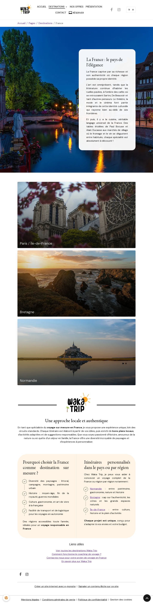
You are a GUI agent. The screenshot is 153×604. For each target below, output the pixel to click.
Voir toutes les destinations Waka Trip (76, 550)
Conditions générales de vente (58, 599)
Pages (32, 23)
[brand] (24, 9)
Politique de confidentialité (92, 599)
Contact (60, 12)
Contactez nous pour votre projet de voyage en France (76, 557)
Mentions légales (30, 599)
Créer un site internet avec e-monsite (55, 586)
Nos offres (77, 6)
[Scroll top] (147, 598)
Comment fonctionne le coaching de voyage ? (76, 554)
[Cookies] (6, 597)
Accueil (41, 6)
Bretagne (27, 312)
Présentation (94, 6)
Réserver (76, 12)
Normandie (28, 381)
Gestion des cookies (121, 599)
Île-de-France (97, 509)
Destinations (57, 6)
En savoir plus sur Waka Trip (76, 561)
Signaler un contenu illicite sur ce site (98, 586)
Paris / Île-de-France (36, 244)
